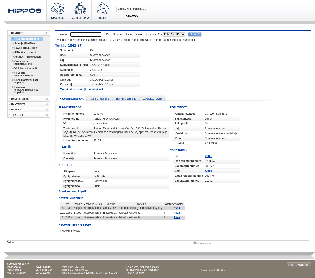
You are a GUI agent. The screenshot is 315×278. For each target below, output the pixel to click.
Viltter (208, 156)
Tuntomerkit (70, 128)
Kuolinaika (67, 69)
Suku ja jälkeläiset (25, 43)
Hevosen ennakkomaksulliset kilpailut (26, 90)
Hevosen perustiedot (26, 38)
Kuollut (179, 143)
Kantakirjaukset (185, 113)
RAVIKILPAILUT (20, 99)
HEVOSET (17, 33)
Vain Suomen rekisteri (120, 34)
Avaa (177, 208)
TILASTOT (17, 115)
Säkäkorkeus (183, 118)
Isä (177, 156)
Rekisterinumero (73, 113)
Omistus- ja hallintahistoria (23, 62)
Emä (177, 170)
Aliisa (208, 170)
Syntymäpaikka (73, 181)
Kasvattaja (66, 84)
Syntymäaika (71, 176)
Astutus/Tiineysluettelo (27, 56)
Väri (65, 123)
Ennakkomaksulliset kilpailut (26, 81)
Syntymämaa (71, 186)
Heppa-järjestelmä (131, 9)
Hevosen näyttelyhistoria (23, 74)
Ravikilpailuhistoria (25, 47)
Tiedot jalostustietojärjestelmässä (81, 89)
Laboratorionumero (75, 140)
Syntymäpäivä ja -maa (74, 64)
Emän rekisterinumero (189, 175)
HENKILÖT (17, 109)
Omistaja (65, 79)
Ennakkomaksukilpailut (73, 191)
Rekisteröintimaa (71, 74)
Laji (62, 60)
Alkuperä (69, 171)
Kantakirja (181, 133)
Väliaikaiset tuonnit (25, 68)
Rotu (63, 55)
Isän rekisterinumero (188, 161)
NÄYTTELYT (18, 104)
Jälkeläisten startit (25, 52)
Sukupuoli (66, 50)
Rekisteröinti (71, 118)
